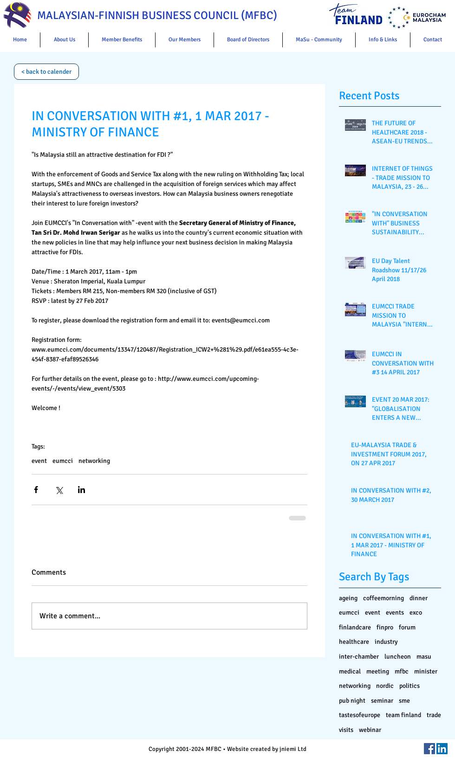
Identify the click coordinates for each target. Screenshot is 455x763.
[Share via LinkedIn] (81, 489)
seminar (382, 701)
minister (425, 671)
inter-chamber (359, 656)
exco (416, 612)
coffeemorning (383, 598)
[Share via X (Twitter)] (58, 489)
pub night (352, 701)
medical (350, 671)
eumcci (62, 461)
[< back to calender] (46, 72)
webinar (370, 730)
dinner (419, 598)
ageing (348, 598)
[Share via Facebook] (36, 489)
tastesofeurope (359, 715)
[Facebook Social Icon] (429, 748)
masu (423, 656)
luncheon (397, 656)
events (395, 612)
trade (434, 715)
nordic (385, 686)
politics (409, 686)
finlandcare (355, 627)
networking (94, 461)
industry (386, 642)
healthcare (354, 642)
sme (404, 701)
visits (346, 730)
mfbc (402, 671)
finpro (385, 627)
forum (407, 627)
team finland (403, 715)
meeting (377, 671)
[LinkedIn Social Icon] (442, 748)
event (39, 461)
